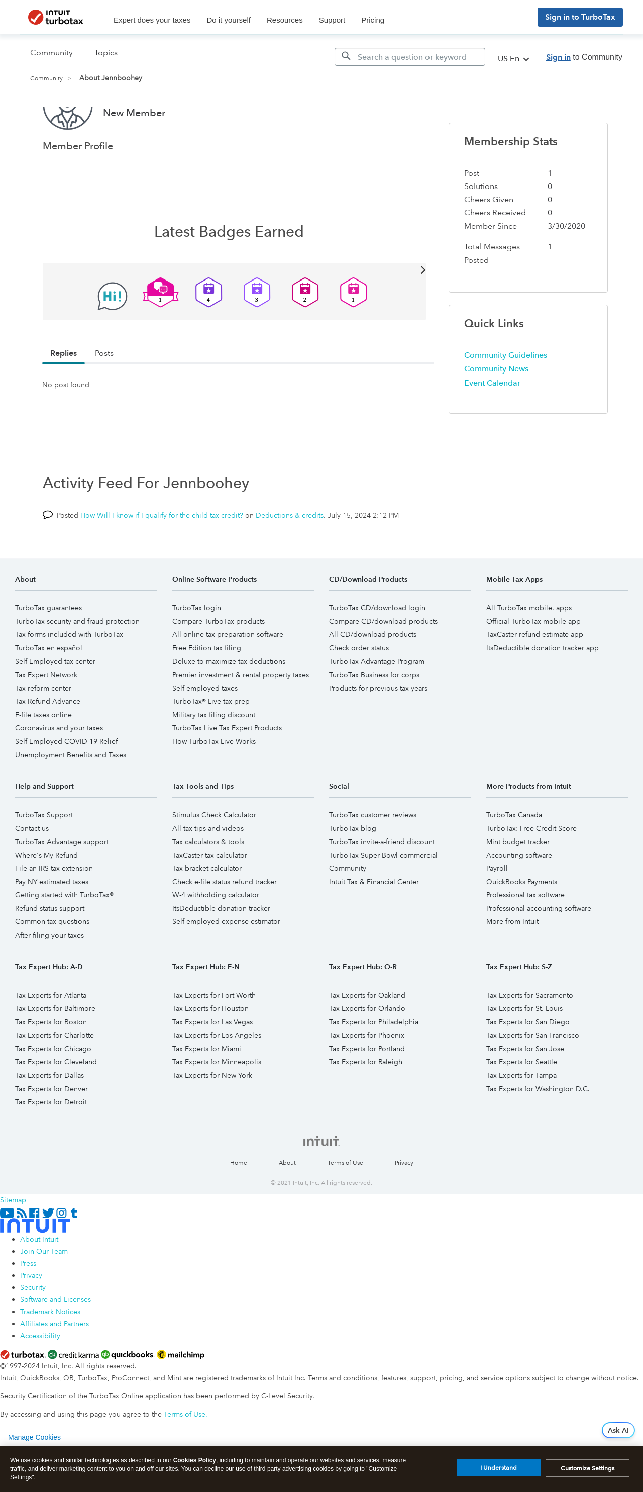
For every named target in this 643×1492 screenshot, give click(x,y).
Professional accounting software (538, 946)
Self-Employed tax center (55, 698)
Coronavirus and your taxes (59, 765)
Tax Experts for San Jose (525, 1086)
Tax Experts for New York (212, 1112)
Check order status (359, 685)
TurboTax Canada (514, 852)
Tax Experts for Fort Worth (214, 1033)
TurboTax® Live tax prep (211, 738)
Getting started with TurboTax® (64, 932)
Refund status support (49, 946)
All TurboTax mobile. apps (529, 645)
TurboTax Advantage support (62, 879)
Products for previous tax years (378, 725)
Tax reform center (43, 725)
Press (28, 1301)
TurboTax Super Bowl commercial (383, 892)
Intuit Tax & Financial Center (374, 919)
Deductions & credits (290, 552)
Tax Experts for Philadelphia (373, 1059)
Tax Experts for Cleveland (56, 1099)
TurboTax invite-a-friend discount (382, 879)
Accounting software (519, 892)
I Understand (498, 1471)
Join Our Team (44, 1288)
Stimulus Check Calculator (214, 852)
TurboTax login (196, 645)
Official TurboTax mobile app (533, 659)
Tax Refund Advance (47, 738)
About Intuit (39, 1276)
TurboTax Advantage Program (376, 698)
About (287, 1200)
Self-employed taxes (205, 725)
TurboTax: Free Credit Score (531, 866)
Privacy (404, 1200)
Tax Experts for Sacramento (529, 1033)
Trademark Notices (50, 1349)
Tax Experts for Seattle (521, 1099)
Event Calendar (492, 420)
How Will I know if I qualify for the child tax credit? (161, 552)
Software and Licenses (55, 1337)
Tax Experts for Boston (51, 1059)
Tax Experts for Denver (51, 1126)
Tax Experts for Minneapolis (216, 1099)
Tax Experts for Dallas (49, 1112)
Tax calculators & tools (208, 879)
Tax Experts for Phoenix (366, 1072)
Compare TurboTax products (218, 659)
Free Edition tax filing (206, 685)
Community (46, 78)
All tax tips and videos (208, 866)
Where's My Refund (46, 892)
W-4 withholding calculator (215, 932)
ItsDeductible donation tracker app (542, 685)
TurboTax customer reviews (372, 852)
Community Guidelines (505, 393)
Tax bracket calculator (207, 905)
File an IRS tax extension (54, 905)
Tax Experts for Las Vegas (212, 1059)
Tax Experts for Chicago (53, 1086)
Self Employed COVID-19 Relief (66, 779)
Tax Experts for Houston (210, 1046)
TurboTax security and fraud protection (77, 659)
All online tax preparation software (227, 672)
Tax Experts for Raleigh (365, 1099)
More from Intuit (512, 959)
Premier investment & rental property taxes (240, 712)
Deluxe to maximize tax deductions (228, 698)
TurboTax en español (48, 685)
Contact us (32, 866)
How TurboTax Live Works (214, 779)
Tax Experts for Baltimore (55, 1046)
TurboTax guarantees (48, 645)
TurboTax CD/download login (377, 645)
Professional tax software (525, 932)
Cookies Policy (194, 1463)
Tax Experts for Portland (367, 1086)
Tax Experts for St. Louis (524, 1046)
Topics (106, 52)
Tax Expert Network (46, 712)
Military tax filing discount (213, 752)
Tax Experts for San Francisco (532, 1072)
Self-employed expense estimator (226, 959)
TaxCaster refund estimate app (534, 672)
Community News (496, 406)
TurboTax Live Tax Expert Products (227, 765)
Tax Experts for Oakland (367, 1033)
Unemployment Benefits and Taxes (70, 792)
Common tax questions (52, 959)
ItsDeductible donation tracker (221, 946)
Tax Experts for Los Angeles (216, 1072)
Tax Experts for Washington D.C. (538, 1126)
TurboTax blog (352, 866)
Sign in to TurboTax (580, 17)
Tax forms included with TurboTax (69, 672)
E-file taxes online (43, 752)
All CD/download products (372, 672)
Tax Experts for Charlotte (54, 1072)
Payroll (497, 905)
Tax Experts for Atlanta (50, 1033)
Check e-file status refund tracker (224, 919)
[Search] (410, 57)
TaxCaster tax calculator (209, 892)
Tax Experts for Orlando (367, 1046)
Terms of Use (345, 1200)
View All (234, 307)
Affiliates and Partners (54, 1361)
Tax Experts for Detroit (51, 1139)
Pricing (372, 20)
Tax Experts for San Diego (528, 1059)
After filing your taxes (49, 972)
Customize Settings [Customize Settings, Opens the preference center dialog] (587, 1471)
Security (33, 1325)
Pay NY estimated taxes (51, 919)
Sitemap (13, 1237)
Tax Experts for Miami (206, 1086)
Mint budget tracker (518, 879)
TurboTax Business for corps (374, 712)
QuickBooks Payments (521, 919)
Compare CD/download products (383, 659)
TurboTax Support (44, 852)
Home (238, 1200)
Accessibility (40, 1373)
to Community (584, 57)
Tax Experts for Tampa (521, 1112)
